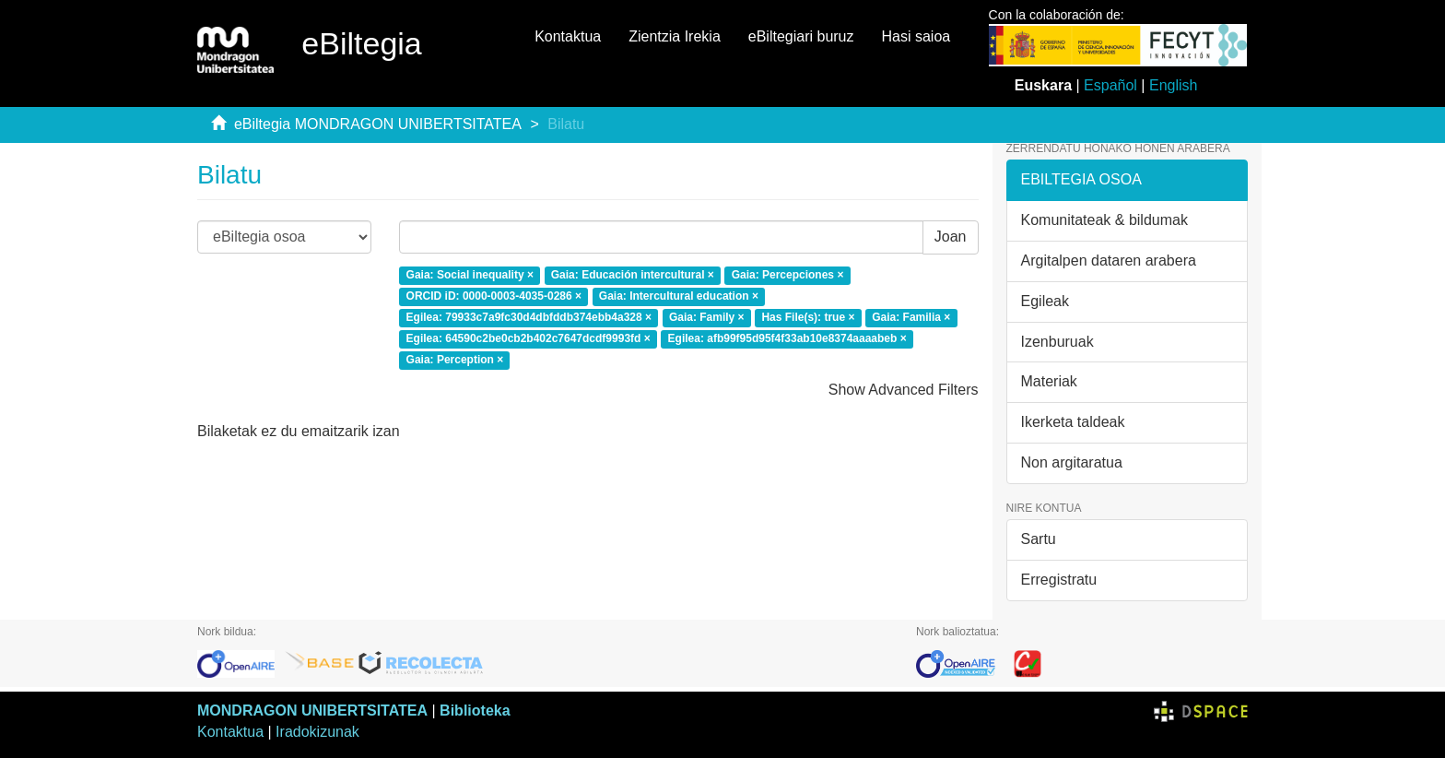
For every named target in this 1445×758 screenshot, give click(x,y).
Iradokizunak (317, 732)
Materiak (1049, 381)
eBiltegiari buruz (801, 36)
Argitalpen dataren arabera (1108, 260)
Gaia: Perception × (455, 359)
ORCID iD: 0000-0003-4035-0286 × (494, 296)
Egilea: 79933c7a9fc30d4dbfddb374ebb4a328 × (529, 317)
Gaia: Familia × (911, 317)
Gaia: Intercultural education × (678, 296)
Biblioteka (475, 710)
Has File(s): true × (807, 317)
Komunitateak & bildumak (1104, 220)
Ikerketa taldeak (1073, 422)
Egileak (1045, 301)
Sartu (1038, 539)
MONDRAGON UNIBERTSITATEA (312, 710)
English (1173, 85)
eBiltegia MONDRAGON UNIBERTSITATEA (378, 124)
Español (1110, 85)
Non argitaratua (1071, 462)
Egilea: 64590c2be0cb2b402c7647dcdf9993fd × (528, 338)
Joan (950, 236)
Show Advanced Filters (903, 389)
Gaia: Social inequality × (470, 275)
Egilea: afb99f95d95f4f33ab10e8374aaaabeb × (787, 338)
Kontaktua (568, 36)
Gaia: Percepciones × (788, 275)
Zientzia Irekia (675, 36)
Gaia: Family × (707, 317)
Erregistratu (1059, 579)
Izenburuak (1057, 341)
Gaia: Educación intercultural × (632, 275)
